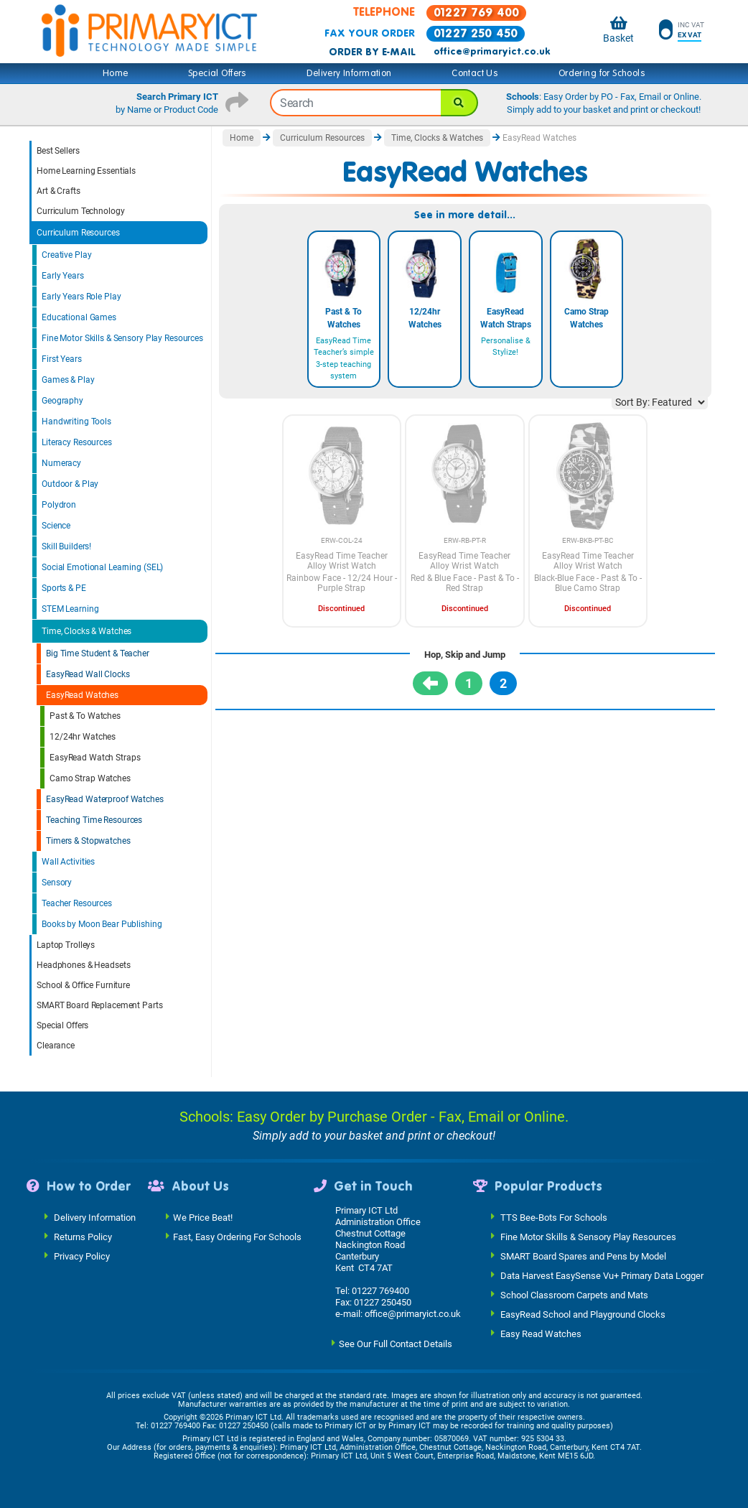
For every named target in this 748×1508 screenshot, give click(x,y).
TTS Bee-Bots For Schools (553, 1216)
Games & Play (68, 380)
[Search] (459, 102)
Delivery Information (349, 73)
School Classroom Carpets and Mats (574, 1294)
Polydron (59, 505)
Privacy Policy (82, 1255)
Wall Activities (68, 862)
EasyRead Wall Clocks (88, 674)
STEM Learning (70, 609)
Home (115, 73)
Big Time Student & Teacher (97, 653)
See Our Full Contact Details (395, 1343)
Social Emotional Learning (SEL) (102, 567)
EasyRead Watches (82, 695)
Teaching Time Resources (94, 820)
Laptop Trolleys (66, 945)
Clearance (56, 1046)
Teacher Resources (77, 903)
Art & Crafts (58, 191)
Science (56, 526)
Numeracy (61, 463)
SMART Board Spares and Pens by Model (583, 1255)
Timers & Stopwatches (88, 841)
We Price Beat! (203, 1216)
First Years (62, 359)
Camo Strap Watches (90, 778)
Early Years (63, 276)
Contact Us (475, 73)
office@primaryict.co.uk (492, 52)
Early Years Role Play (81, 297)
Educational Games (79, 317)
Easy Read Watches (540, 1333)
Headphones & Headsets (83, 965)
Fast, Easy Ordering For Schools (237, 1236)
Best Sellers (58, 151)
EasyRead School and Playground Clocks (582, 1313)
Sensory (57, 883)
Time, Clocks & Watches (86, 631)
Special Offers (217, 73)
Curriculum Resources (78, 233)
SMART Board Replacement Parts (100, 1005)
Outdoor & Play (70, 484)
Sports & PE (64, 588)
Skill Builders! (66, 546)
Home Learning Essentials (86, 171)
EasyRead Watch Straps (95, 758)
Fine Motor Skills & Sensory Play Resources (122, 338)
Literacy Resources (77, 442)
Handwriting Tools (76, 421)
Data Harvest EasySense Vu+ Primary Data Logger (601, 1275)
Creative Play (66, 255)
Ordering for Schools (601, 73)
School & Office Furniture (83, 985)
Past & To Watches (85, 716)
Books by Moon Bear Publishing (102, 924)
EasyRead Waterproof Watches (105, 799)
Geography (62, 401)
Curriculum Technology (80, 211)
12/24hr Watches (83, 737)
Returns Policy (83, 1236)
